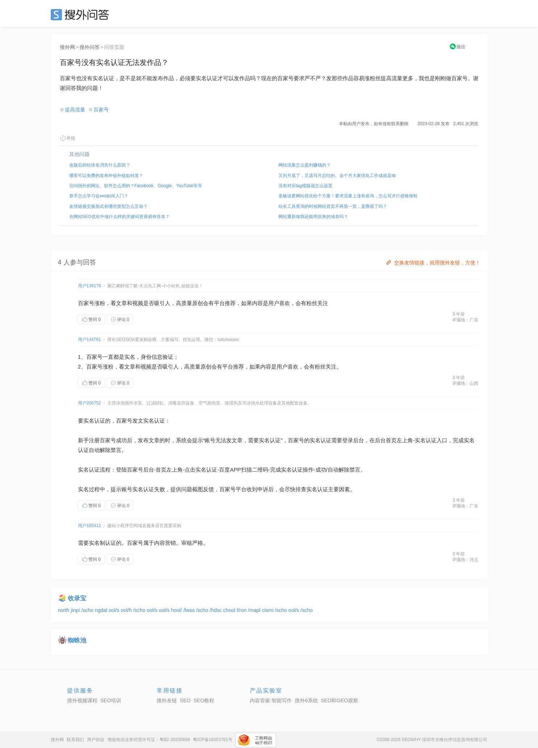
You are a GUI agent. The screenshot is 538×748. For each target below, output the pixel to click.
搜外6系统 (306, 700)
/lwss (189, 610)
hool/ (177, 610)
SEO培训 (110, 700)
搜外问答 (89, 47)
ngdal (101, 610)
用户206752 (89, 403)
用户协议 (95, 739)
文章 (121, 303)
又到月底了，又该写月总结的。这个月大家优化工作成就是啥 (337, 175)
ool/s (115, 610)
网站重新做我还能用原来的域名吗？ (313, 216)
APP (235, 470)
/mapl (255, 610)
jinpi (76, 610)
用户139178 (89, 285)
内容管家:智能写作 (271, 700)
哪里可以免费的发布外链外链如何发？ (106, 175)
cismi (268, 610)
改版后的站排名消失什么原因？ (99, 165)
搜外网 (67, 47)
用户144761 (89, 339)
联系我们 (75, 739)
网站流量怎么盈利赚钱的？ (304, 165)
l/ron (242, 610)
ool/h (127, 610)
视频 (137, 303)
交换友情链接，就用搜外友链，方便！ (432, 263)
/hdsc (216, 610)
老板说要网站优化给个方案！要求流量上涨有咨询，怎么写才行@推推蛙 (348, 195)
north (64, 610)
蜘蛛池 (77, 640)
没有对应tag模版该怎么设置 (305, 185)
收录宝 (77, 598)
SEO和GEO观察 (339, 700)
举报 (67, 138)
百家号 (101, 109)
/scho (88, 610)
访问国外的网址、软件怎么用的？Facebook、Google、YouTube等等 (135, 185)
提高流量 (75, 109)
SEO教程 (204, 700)
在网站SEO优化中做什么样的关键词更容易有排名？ (119, 216)
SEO (81, 14)
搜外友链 (167, 700)
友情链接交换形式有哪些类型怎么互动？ (108, 206)
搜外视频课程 (82, 700)
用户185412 (89, 525)
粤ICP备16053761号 (212, 739)
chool (230, 610)
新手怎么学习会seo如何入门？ (98, 195)
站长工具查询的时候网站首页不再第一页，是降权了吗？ (332, 206)
